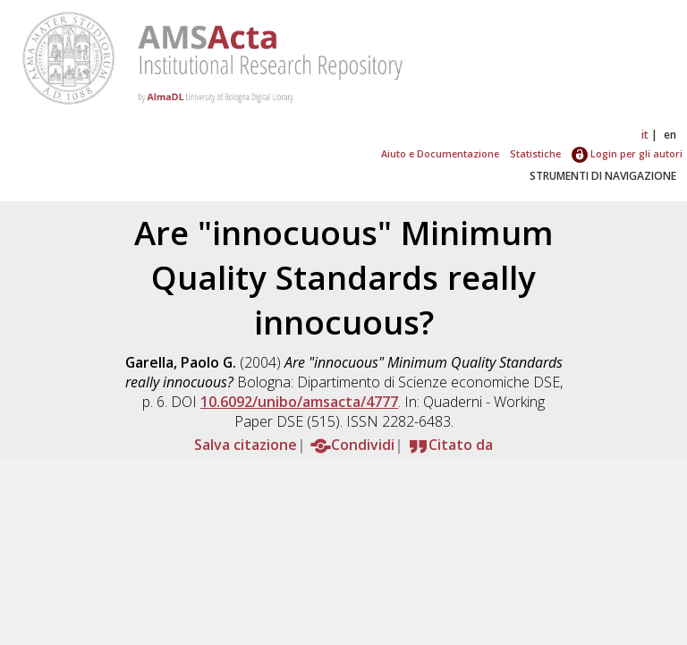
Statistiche (535, 153)
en (670, 134)
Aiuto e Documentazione (440, 153)
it (645, 134)
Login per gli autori (627, 153)
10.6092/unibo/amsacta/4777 (299, 402)
